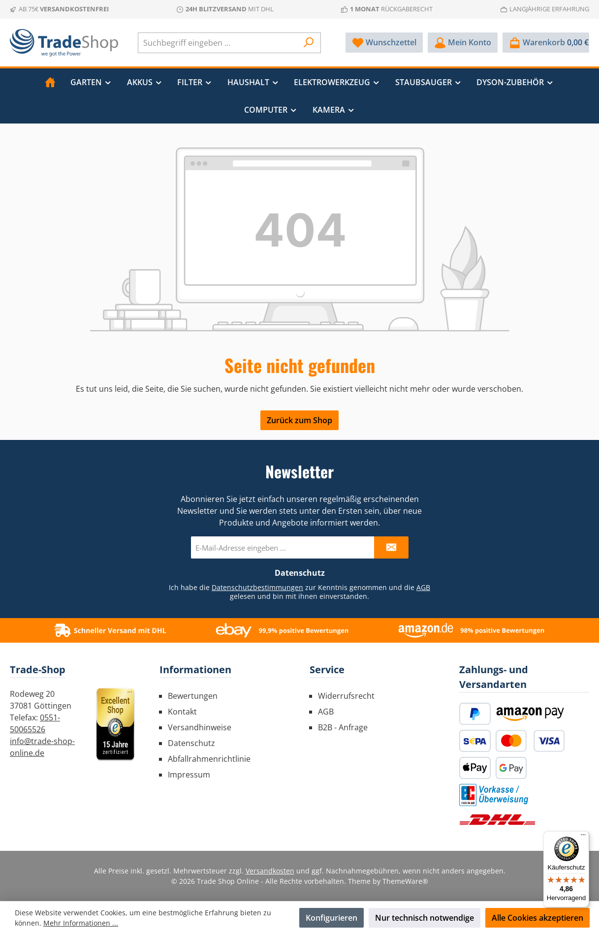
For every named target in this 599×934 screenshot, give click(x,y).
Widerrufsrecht (346, 695)
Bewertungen (193, 695)
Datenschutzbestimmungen (257, 587)
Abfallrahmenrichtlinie (209, 758)
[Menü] (583, 837)
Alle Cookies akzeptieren (537, 917)
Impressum (189, 774)
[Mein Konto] (463, 42)
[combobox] (218, 43)
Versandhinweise (199, 727)
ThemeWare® (405, 881)
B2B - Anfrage (343, 727)
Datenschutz (191, 743)
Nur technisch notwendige (424, 917)
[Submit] (391, 547)
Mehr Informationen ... (80, 923)
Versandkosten (270, 870)
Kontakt (182, 711)
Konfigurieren (331, 917)
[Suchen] (308, 43)
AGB (423, 587)
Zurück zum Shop (299, 420)
